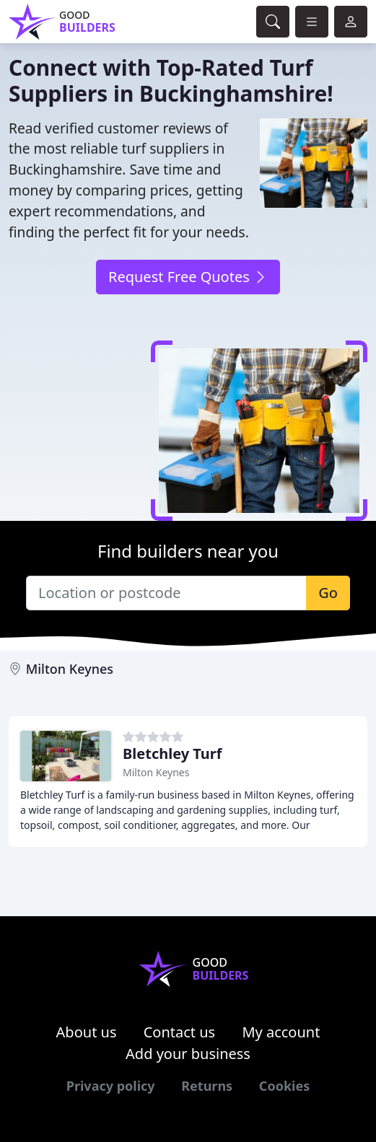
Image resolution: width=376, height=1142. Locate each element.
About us (86, 1032)
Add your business (188, 1053)
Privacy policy (110, 1085)
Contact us (180, 1032)
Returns (206, 1085)
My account (281, 1032)
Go (328, 592)
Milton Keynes (69, 668)
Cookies (284, 1085)
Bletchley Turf (172, 753)
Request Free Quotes (188, 276)
